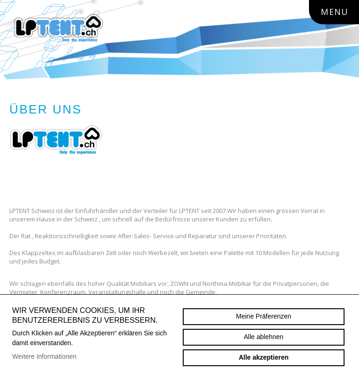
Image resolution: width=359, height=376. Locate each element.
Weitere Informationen (44, 356)
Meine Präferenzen (263, 316)
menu (339, 11)
